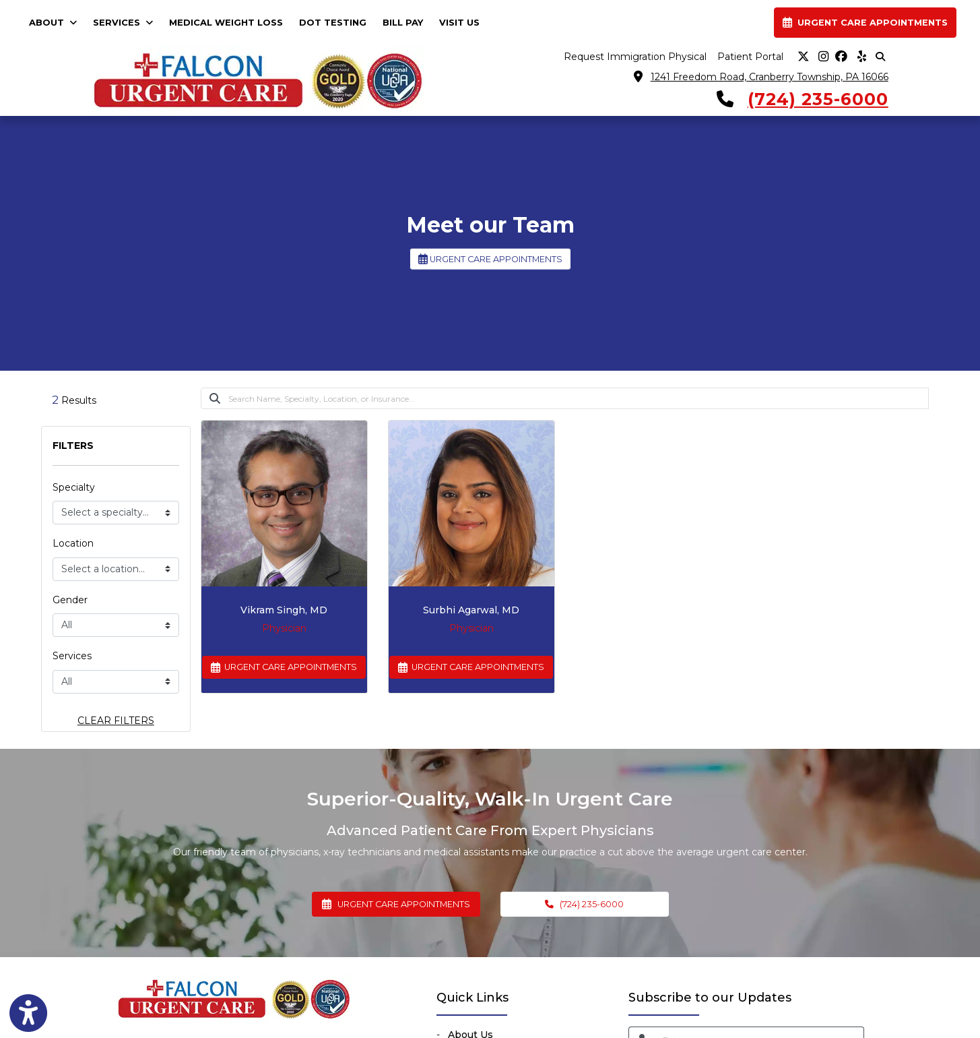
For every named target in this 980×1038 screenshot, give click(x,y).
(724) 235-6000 (818, 99)
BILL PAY (407, 21)
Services (72, 656)
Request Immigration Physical (635, 57)
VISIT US (459, 22)
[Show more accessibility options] (28, 1013)
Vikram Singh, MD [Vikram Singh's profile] (283, 610)
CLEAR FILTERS (115, 720)
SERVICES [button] (123, 22)
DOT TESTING (332, 22)
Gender (70, 600)
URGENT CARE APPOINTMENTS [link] (865, 23)
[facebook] (841, 57)
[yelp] (860, 57)
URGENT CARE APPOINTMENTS (490, 259)
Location (73, 543)
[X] (803, 57)
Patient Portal (750, 57)
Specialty (74, 487)
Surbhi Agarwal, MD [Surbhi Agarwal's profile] (471, 610)
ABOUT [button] (53, 22)
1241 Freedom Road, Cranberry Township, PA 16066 (769, 77)
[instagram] (822, 57)
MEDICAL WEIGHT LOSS (226, 22)
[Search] (578, 398)
